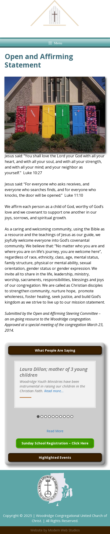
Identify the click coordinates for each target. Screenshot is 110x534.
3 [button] (45, 416)
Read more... (54, 390)
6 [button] (56, 416)
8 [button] (64, 416)
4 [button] (49, 416)
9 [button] (68, 416)
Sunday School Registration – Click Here (55, 443)
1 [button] (38, 416)
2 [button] (41, 416)
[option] (55, 384)
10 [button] (71, 416)
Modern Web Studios (64, 530)
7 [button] (60, 416)
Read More (55, 431)
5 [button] (53, 416)
